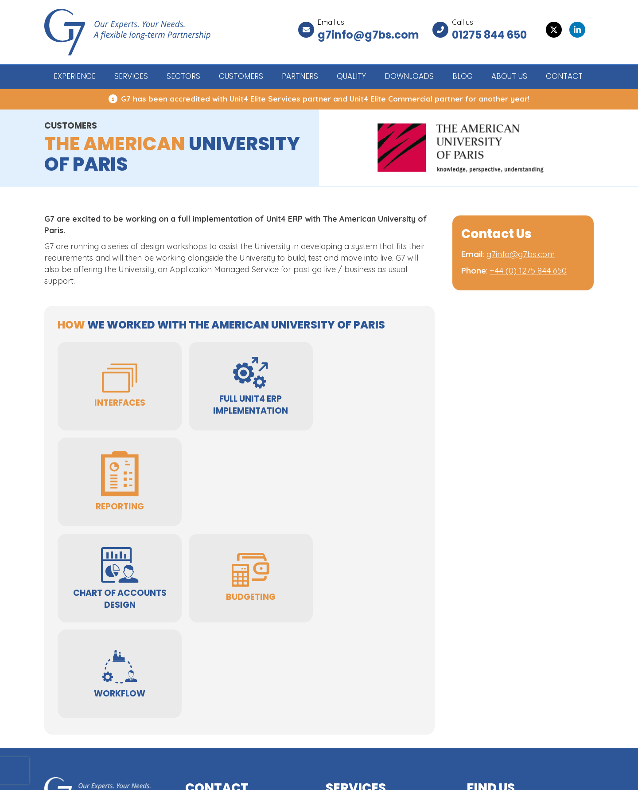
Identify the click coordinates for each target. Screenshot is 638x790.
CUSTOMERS (241, 76)
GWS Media (574, 775)
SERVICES (131, 76)
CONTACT (564, 76)
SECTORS (183, 76)
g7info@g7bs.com (368, 34)
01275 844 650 (489, 34)
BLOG (462, 76)
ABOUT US (509, 76)
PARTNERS (300, 76)
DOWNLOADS (409, 76)
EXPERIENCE (75, 76)
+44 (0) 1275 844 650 (528, 270)
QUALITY (351, 76)
